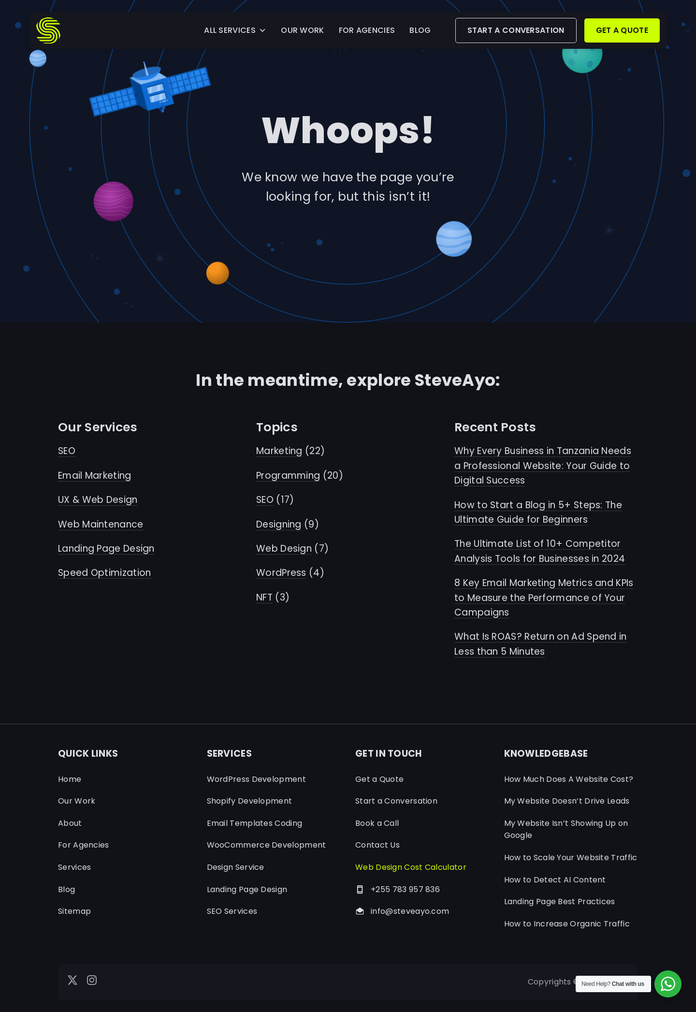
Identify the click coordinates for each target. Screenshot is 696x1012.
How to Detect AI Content (555, 879)
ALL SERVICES (235, 30)
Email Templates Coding (255, 823)
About (70, 823)
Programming (288, 475)
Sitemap (74, 911)
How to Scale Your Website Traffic (571, 857)
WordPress (281, 572)
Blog (66, 889)
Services (74, 867)
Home (69, 779)
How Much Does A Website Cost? (569, 779)
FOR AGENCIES (367, 30)
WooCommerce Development (266, 845)
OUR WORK (302, 30)
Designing (279, 524)
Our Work (76, 801)
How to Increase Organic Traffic (567, 923)
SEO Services (232, 911)
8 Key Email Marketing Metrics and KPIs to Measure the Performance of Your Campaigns (544, 597)
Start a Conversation (396, 801)
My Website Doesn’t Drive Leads (567, 801)
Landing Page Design (106, 548)
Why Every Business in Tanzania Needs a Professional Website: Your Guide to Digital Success (542, 465)
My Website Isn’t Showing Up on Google (566, 829)
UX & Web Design (98, 499)
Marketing (279, 450)
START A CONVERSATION (516, 30)
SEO (66, 450)
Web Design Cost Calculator (410, 867)
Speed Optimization (104, 572)
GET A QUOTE (622, 30)
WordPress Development (256, 779)
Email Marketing (94, 475)
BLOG (420, 30)
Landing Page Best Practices (559, 901)
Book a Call (377, 823)
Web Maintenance (101, 524)
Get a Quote (379, 779)
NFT (264, 597)
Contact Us (377, 845)
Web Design (284, 548)
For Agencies (83, 845)
